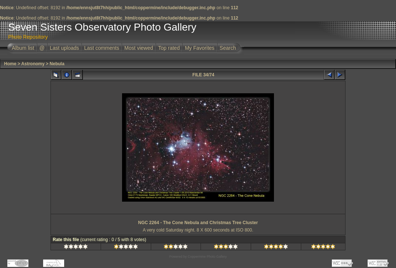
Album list (23, 48)
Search (228, 48)
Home (10, 63)
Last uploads (64, 48)
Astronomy (33, 63)
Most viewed (138, 48)
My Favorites (199, 48)
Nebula (57, 63)
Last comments (101, 48)
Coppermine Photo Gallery (207, 256)
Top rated (169, 48)
